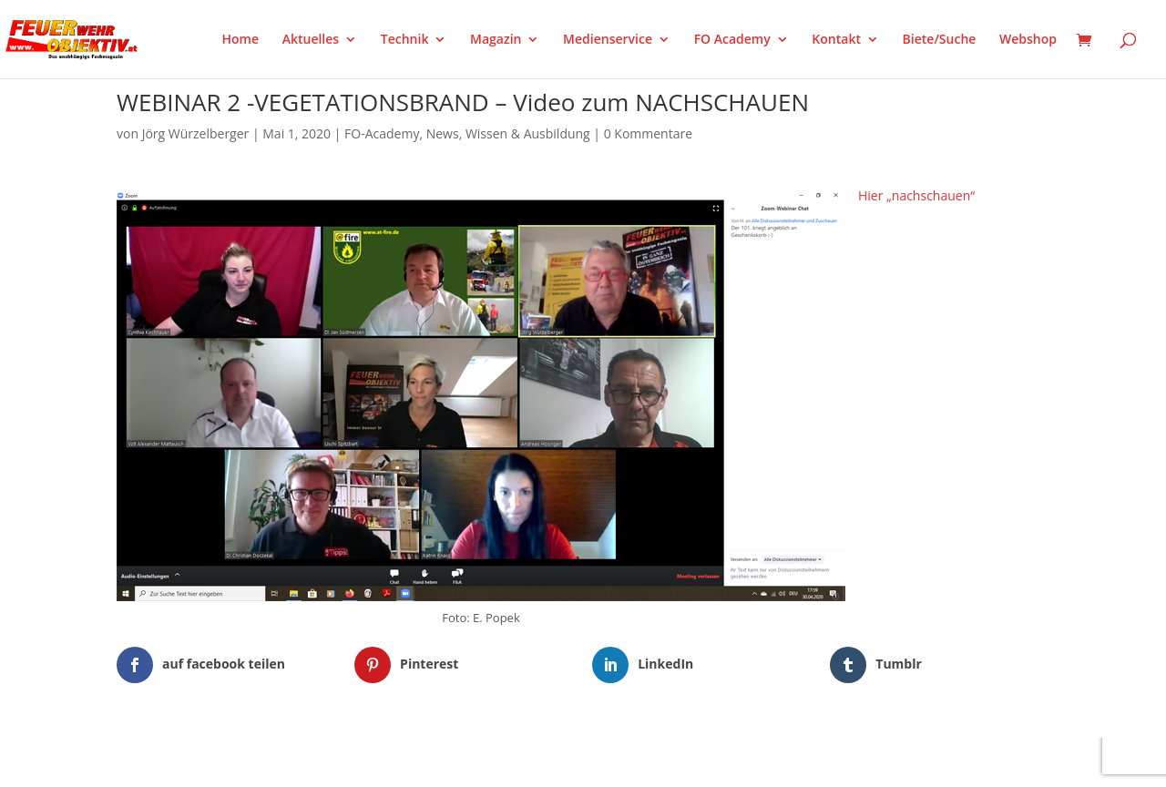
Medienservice (607, 40)
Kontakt (836, 40)
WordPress (329, 761)
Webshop (1028, 40)
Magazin (495, 40)
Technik (405, 40)
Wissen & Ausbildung (527, 133)
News (442, 133)
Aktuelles (310, 40)
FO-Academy (381, 133)
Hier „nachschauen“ (916, 195)
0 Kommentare (648, 133)
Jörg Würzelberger (196, 133)
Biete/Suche (940, 40)
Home (241, 40)
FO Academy (732, 40)
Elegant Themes (207, 761)
